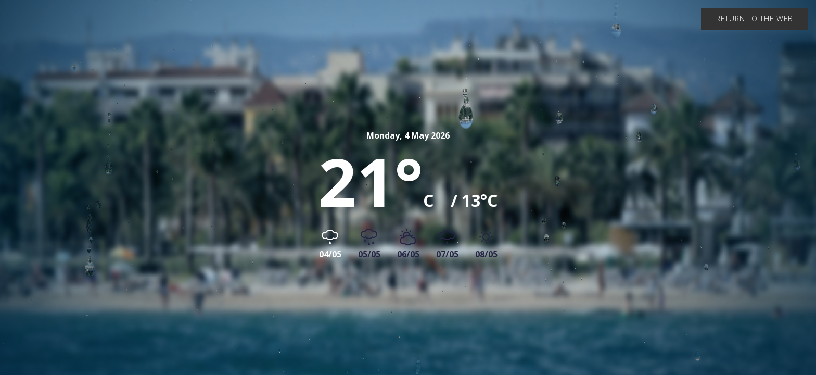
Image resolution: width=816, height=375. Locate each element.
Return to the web (754, 18)
